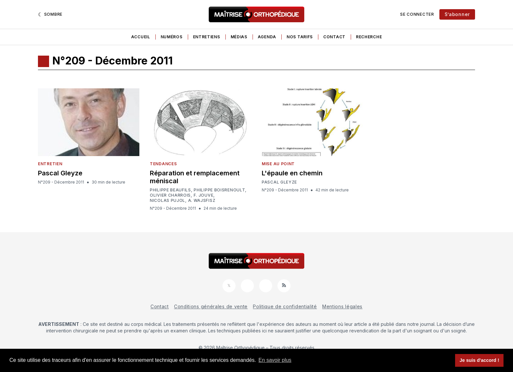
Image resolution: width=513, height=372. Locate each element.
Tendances (163, 163)
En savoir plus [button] (275, 360)
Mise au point (278, 163)
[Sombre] (50, 14)
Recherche (369, 36)
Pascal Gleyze (60, 173)
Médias (239, 36)
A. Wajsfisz (202, 200)
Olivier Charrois (170, 195)
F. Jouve (204, 195)
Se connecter (417, 14)
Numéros (172, 36)
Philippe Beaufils (170, 190)
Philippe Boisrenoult (219, 190)
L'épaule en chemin (292, 173)
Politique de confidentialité (285, 306)
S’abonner (457, 14)
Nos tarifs (300, 36)
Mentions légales (342, 306)
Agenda (267, 36)
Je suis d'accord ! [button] (479, 360)
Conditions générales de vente (211, 306)
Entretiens (206, 36)
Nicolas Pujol (167, 200)
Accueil (140, 36)
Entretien (50, 163)
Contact (334, 36)
